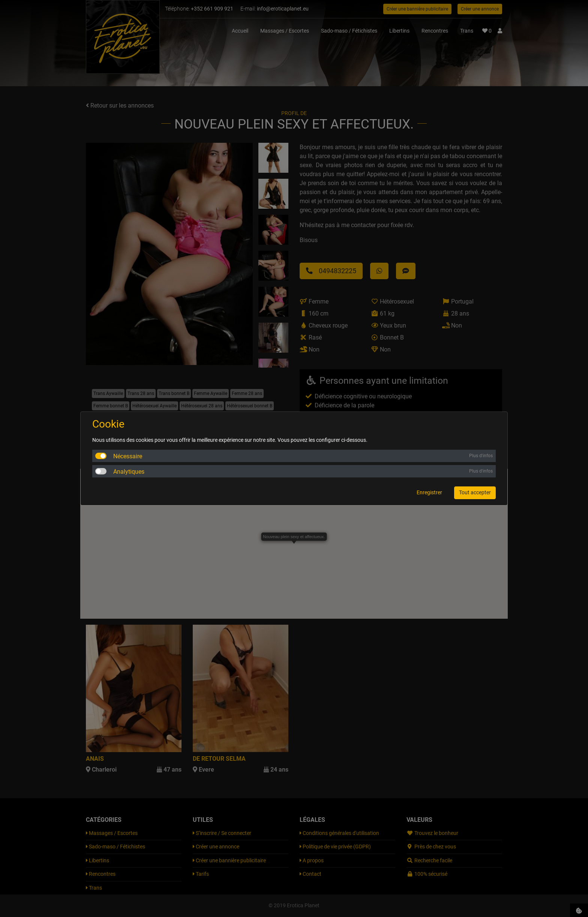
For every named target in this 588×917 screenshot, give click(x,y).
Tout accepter (475, 492)
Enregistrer (429, 492)
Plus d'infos (481, 455)
